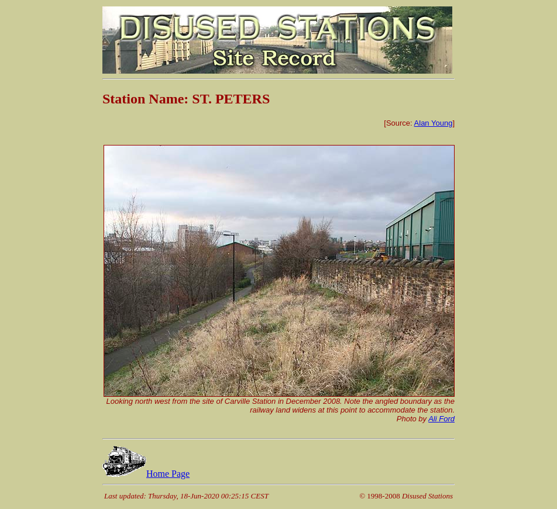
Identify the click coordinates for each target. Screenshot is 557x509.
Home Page (146, 474)
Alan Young (433, 123)
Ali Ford (441, 418)
